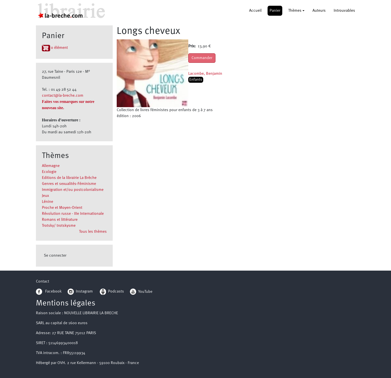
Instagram (80, 292)
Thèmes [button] (294, 11)
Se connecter (55, 256)
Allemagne (51, 166)
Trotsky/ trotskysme (59, 226)
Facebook (49, 292)
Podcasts (112, 292)
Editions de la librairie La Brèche (69, 178)
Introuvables (344, 11)
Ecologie (49, 172)
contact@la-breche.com (62, 96)
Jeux (45, 196)
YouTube (145, 292)
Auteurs (319, 11)
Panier (275, 11)
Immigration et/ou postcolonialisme (72, 190)
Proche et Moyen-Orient (62, 208)
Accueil (255, 11)
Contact (42, 282)
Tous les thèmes (93, 232)
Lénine (47, 202)
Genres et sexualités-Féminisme (69, 184)
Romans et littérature (60, 220)
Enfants (195, 80)
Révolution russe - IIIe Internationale (73, 214)
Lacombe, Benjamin (205, 74)
